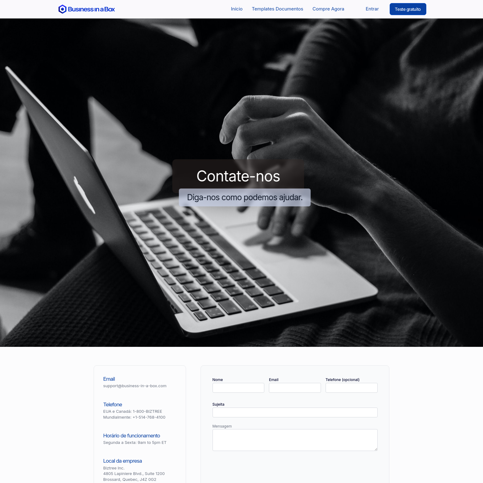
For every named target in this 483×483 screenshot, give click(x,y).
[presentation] (259, 470)
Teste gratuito (408, 9)
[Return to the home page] (87, 9)
